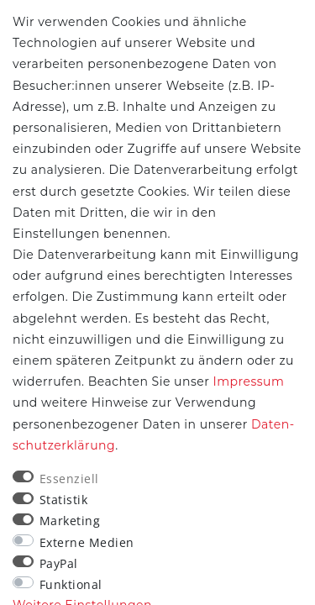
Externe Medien (86, 542)
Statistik (63, 500)
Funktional (70, 584)
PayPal (58, 563)
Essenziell (69, 479)
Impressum (248, 381)
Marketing (70, 521)
